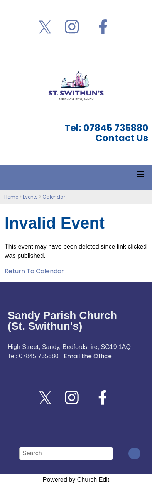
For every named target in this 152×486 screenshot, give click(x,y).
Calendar (53, 197)
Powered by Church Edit (76, 479)
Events (30, 197)
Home (11, 197)
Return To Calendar (34, 271)
